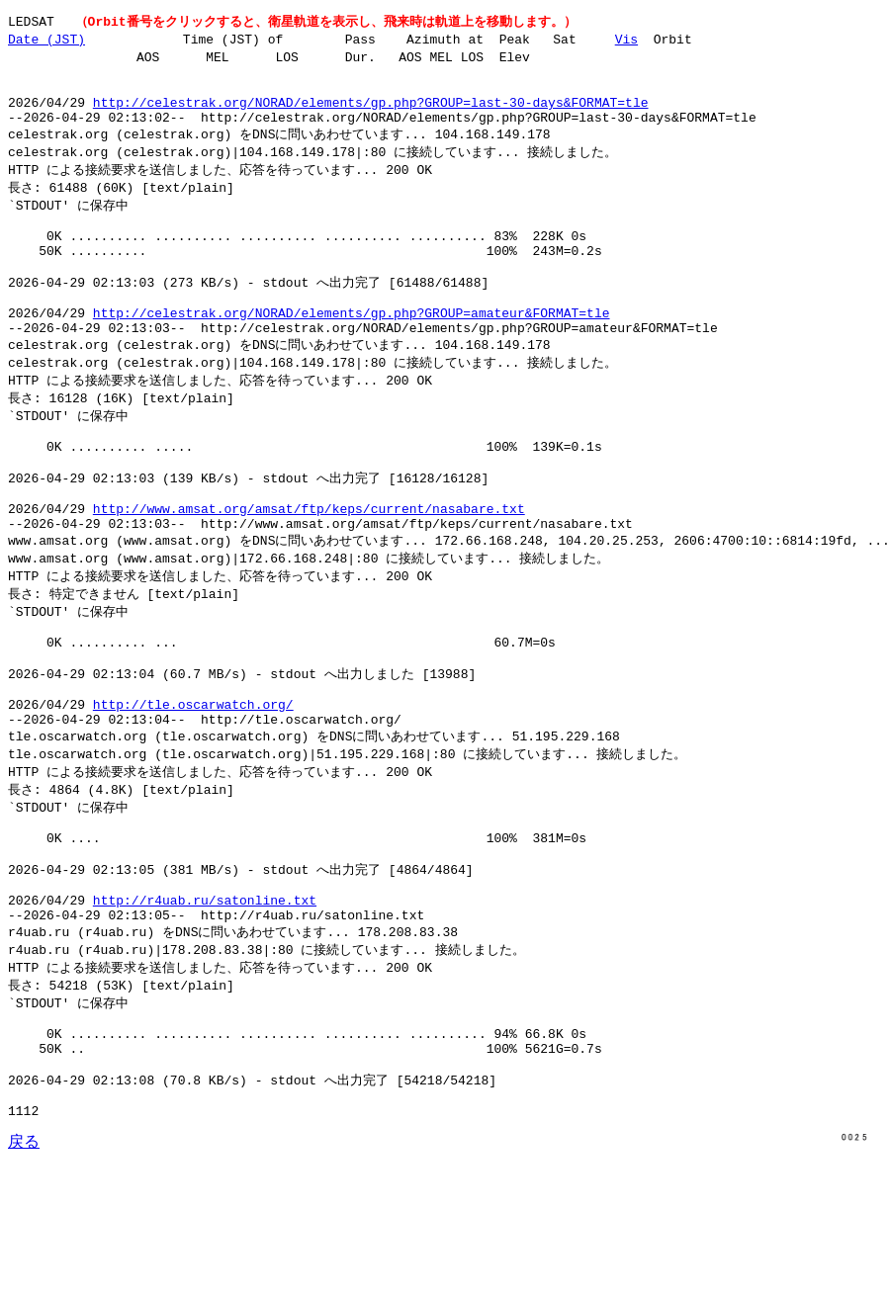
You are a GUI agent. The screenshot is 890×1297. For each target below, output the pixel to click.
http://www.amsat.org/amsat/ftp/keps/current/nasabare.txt (309, 570)
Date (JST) (46, 40)
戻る (24, 1277)
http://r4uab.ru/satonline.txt (204, 1009)
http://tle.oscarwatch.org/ (193, 790)
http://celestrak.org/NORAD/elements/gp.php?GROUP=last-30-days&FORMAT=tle (371, 114)
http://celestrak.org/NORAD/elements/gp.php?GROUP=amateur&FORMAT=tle (351, 351)
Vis (626, 40)
